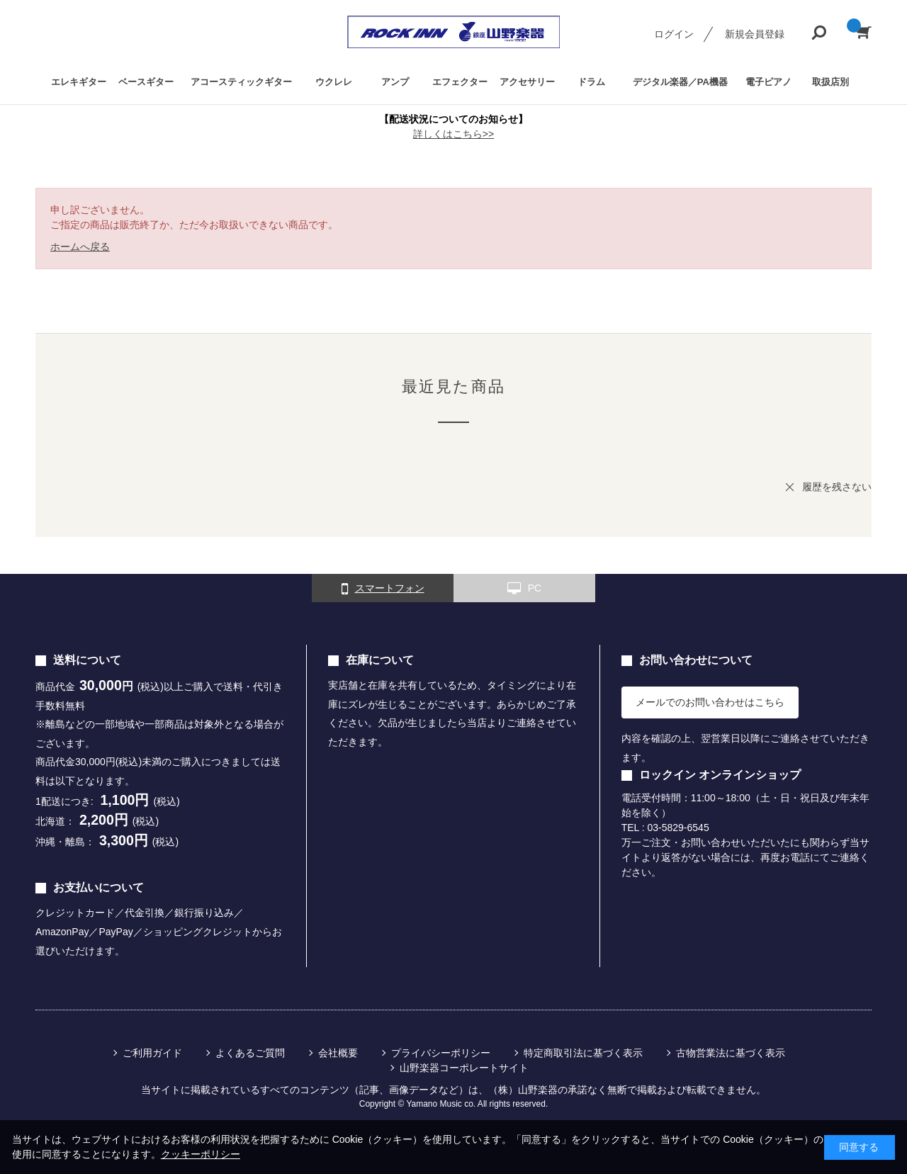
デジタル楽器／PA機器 (680, 82)
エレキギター (78, 82)
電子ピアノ (768, 82)
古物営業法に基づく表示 (730, 1053)
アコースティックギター (241, 82)
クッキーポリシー (200, 1154)
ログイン (674, 34)
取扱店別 (830, 82)
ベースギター (146, 82)
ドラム (591, 82)
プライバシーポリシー (440, 1053)
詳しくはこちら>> (453, 134)
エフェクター (460, 82)
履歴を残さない (837, 486)
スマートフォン (383, 589)
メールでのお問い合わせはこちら (710, 702)
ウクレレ (333, 82)
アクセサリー (527, 82)
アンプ (395, 82)
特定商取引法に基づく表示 (583, 1053)
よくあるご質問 (250, 1053)
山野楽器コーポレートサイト (464, 1067)
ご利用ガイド (152, 1053)
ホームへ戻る (80, 246)
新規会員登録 (754, 34)
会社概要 (338, 1053)
